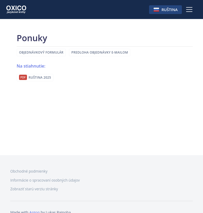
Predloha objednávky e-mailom (99, 52)
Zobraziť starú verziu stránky (34, 188)
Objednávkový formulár (41, 52)
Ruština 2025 (40, 77)
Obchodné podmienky (28, 171)
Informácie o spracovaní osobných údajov (45, 180)
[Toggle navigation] (189, 9)
